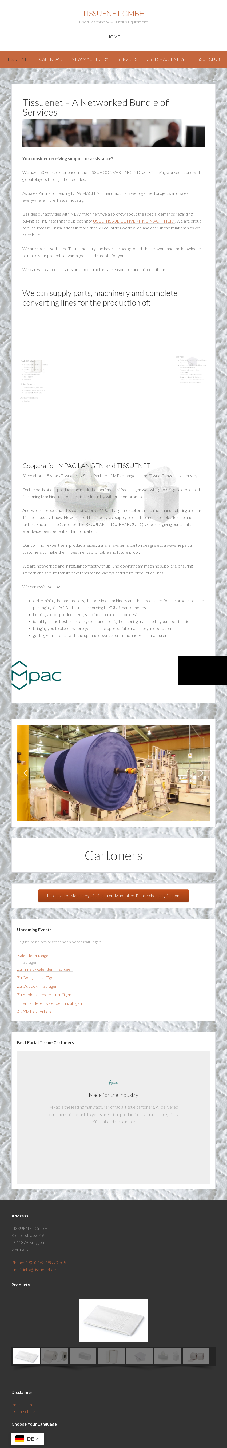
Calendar (50, 59)
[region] (113, 773)
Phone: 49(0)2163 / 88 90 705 (38, 1262)
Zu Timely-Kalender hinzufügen (45, 968)
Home (113, 36)
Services (127, 59)
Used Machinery (166, 59)
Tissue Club (207, 59)
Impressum (21, 1404)
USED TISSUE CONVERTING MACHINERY (134, 220)
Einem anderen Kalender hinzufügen (49, 1003)
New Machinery (89, 59)
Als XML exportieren (36, 1011)
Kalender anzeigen (33, 955)
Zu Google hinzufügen (36, 977)
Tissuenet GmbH (113, 13)
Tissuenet (18, 59)
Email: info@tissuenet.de (33, 1269)
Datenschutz (23, 1411)
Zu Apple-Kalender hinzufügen (44, 994)
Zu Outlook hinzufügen (37, 986)
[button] (25, 773)
